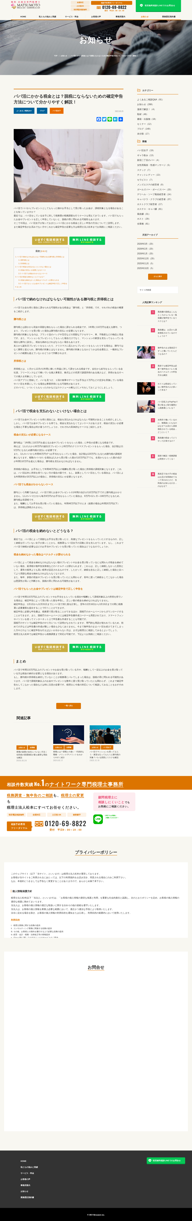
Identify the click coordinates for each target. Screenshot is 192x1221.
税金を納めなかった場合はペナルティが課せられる (43, 280)
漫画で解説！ (146, 109)
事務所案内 (25, 1184)
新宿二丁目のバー (148, 160)
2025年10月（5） (145, 268)
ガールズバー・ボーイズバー (155, 189)
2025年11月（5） (145, 263)
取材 (142, 114)
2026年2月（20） (145, 249)
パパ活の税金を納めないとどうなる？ (33, 276)
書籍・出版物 (147, 119)
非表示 (50, 251)
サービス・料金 (27, 1172)
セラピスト (145, 180)
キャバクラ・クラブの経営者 (155, 199)
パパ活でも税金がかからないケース (36, 273)
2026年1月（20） (145, 253)
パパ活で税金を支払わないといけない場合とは (37, 266)
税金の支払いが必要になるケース (35, 270)
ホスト (144, 219)
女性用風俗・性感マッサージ (154, 165)
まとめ (19, 286)
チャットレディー (149, 175)
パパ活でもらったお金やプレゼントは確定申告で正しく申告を (48, 283)
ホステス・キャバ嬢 (150, 209)
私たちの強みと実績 (29, 1166)
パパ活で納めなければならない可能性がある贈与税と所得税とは (46, 256)
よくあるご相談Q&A (24, 111)
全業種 (144, 224)
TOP (55, 56)
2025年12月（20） (146, 258)
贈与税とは (25, 260)
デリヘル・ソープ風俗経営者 (155, 194)
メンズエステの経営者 (151, 184)
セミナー (145, 124)
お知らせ (64, 56)
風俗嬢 (144, 214)
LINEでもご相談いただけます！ (116, 818)
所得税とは (25, 263)
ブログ (42, 111)
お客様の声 (25, 1178)
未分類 (144, 134)
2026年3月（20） (145, 244)
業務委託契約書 (27, 1197)
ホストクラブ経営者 (150, 204)
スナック (144, 170)
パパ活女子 (57, 111)
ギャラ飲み (146, 155)
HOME (23, 1160)
